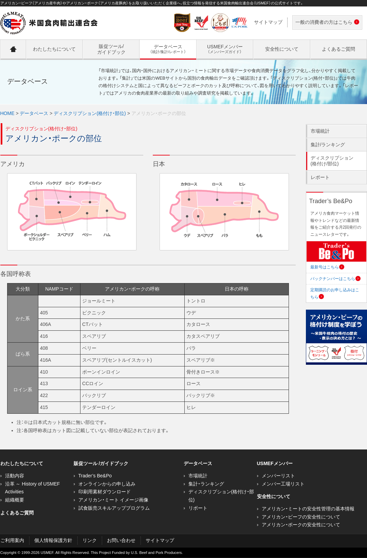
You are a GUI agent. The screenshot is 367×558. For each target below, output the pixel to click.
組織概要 (14, 500)
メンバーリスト (278, 475)
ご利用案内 (12, 540)
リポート (197, 508)
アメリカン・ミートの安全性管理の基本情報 (308, 508)
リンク (89, 540)
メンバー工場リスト (283, 484)
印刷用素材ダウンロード (104, 491)
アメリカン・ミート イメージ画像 (113, 500)
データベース (34, 113)
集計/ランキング (328, 144)
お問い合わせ (121, 540)
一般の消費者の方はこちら (326, 22)
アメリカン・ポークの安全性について (301, 524)
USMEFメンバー (275, 463)
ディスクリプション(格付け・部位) (90, 113)
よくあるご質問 (17, 512)
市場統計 (320, 131)
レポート (320, 177)
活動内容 (14, 475)
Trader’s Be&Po (95, 475)
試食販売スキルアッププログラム (114, 508)
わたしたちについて (21, 463)
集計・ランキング (206, 484)
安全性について (273, 496)
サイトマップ (268, 22)
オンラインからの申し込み (106, 484)
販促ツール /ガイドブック (101, 463)
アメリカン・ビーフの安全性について (301, 517)
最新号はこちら (327, 267)
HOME (7, 113)
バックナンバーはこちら (335, 278)
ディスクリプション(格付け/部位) (332, 160)
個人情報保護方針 (53, 540)
